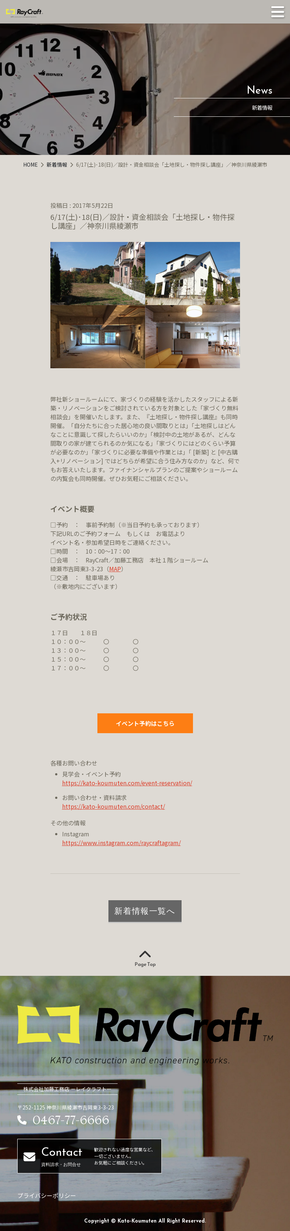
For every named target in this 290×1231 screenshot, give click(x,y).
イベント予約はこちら (145, 723)
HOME (31, 164)
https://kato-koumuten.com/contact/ (113, 806)
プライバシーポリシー (46, 1195)
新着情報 (57, 164)
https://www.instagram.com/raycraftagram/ (121, 842)
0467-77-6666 (63, 1121)
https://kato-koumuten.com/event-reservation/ (127, 782)
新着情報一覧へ (144, 910)
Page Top (145, 959)
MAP (115, 568)
